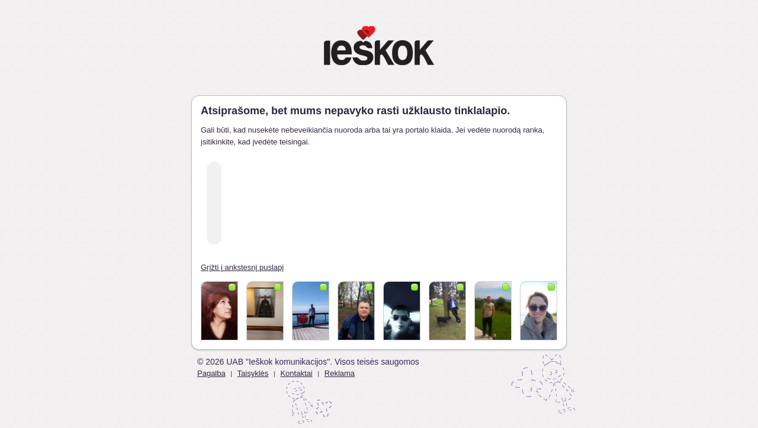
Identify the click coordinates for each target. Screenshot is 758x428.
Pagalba (211, 373)
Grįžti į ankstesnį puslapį (242, 267)
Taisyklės (253, 373)
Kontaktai (296, 373)
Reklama (340, 373)
